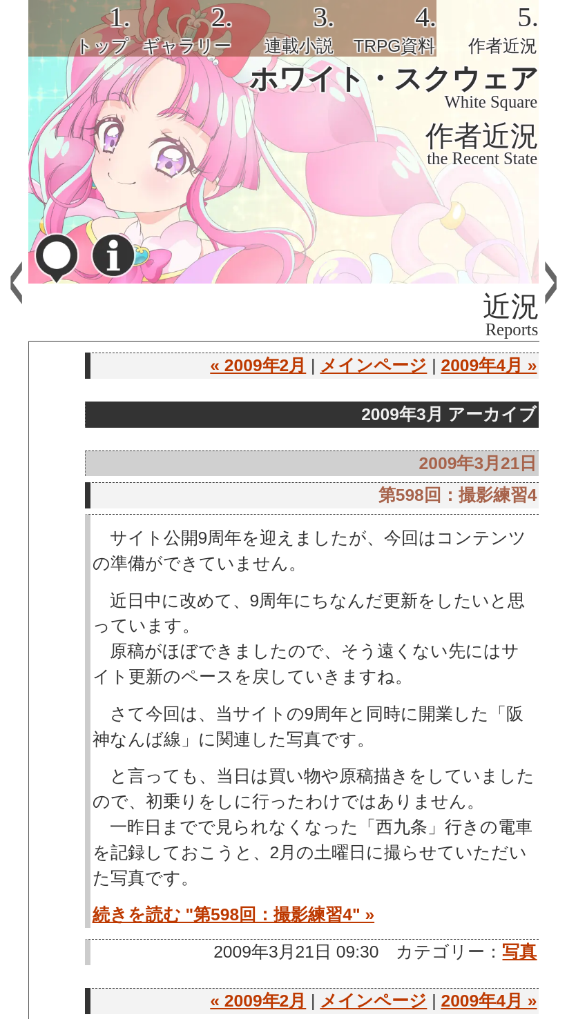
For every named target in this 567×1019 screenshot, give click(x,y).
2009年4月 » (489, 365)
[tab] (79, 28)
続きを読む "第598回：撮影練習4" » (234, 914)
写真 (519, 951)
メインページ (373, 365)
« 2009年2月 (258, 365)
